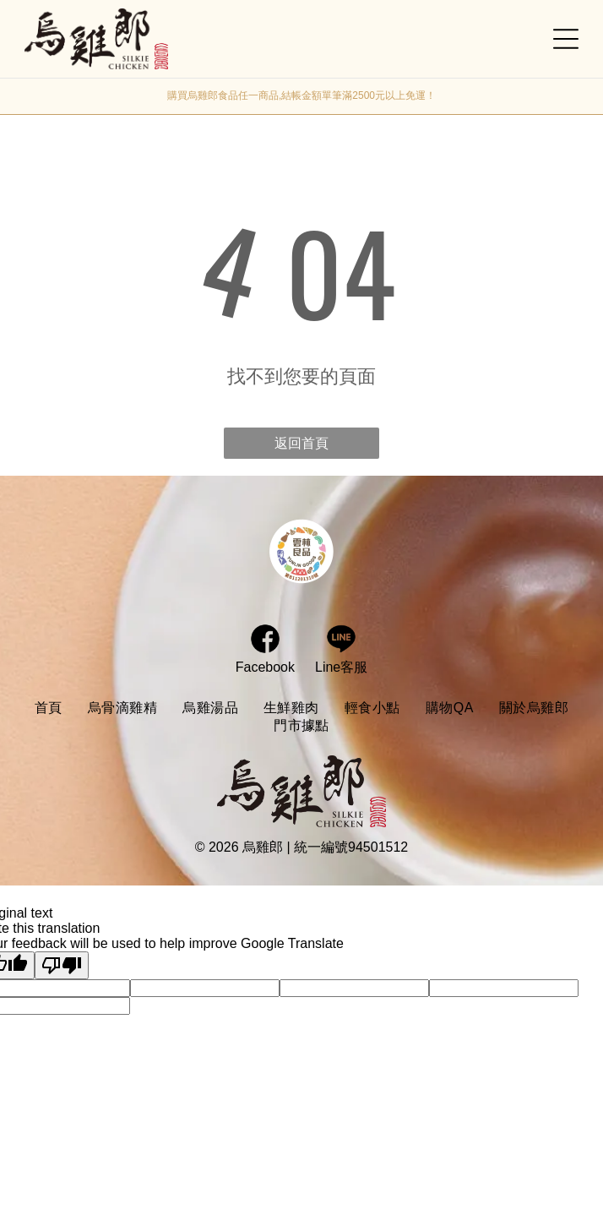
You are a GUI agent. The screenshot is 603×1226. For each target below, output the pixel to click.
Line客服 (341, 667)
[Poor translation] (62, 965)
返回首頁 (301, 443)
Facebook (265, 667)
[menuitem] (48, 708)
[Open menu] (566, 39)
